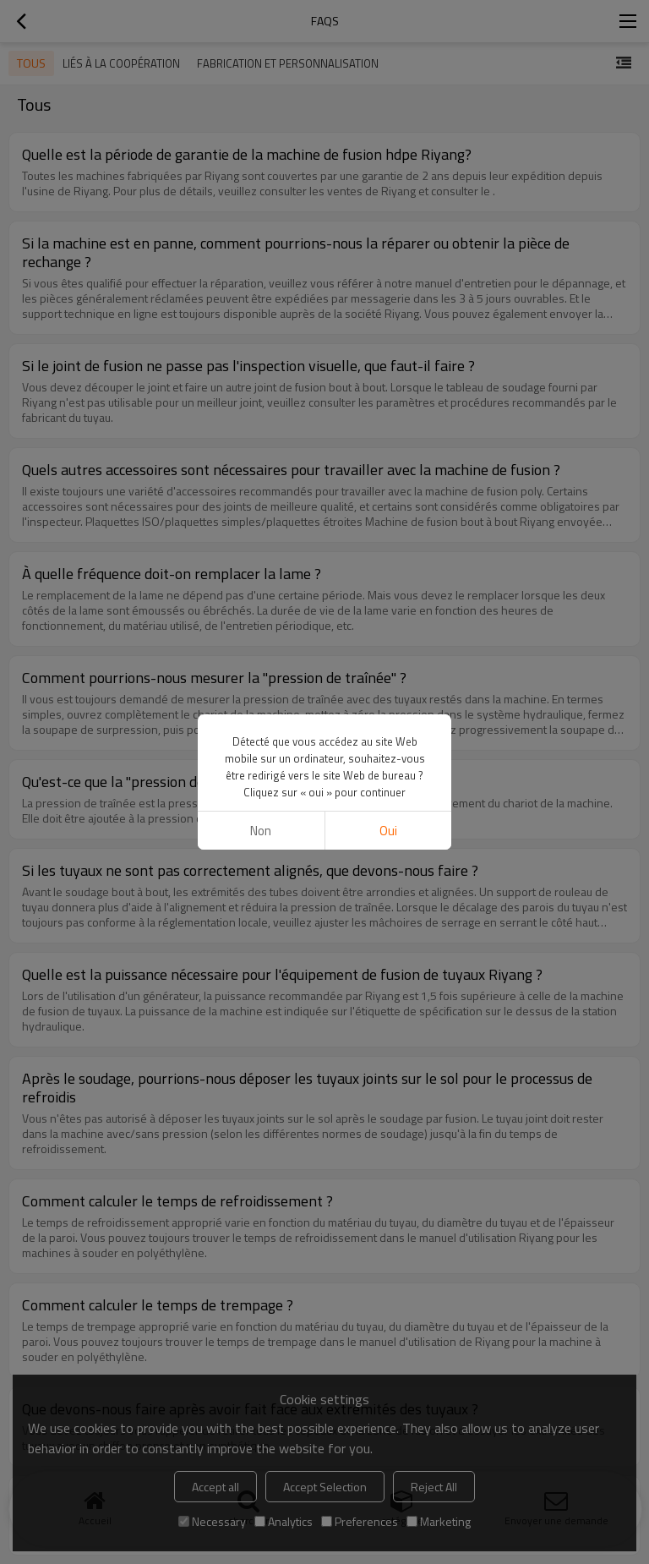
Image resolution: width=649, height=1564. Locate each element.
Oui (388, 830)
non (260, 830)
